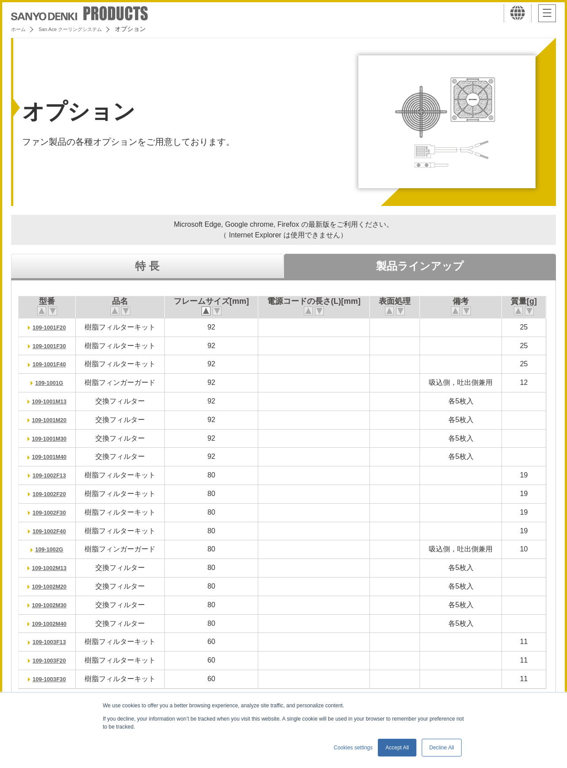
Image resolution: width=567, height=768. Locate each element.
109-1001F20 (53, 327)
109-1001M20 (53, 419)
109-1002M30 (53, 605)
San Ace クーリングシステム (83, 28)
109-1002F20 (53, 493)
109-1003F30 (53, 679)
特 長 (147, 266)
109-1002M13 (53, 567)
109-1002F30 (53, 512)
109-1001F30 (53, 345)
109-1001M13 (53, 401)
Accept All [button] (397, 748)
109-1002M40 (53, 623)
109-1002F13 (53, 475)
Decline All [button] (441, 748)
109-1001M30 (53, 438)
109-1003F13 (53, 641)
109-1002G (53, 549)
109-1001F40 (53, 364)
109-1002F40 (53, 531)
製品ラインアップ (420, 266)
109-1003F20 (53, 660)
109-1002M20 (53, 586)
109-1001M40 (53, 456)
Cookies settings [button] (353, 748)
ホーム (20, 28)
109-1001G (53, 382)
